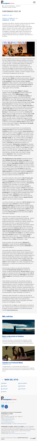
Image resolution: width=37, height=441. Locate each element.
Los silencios (15, 92)
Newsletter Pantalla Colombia (9, 7)
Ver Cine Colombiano (10, 5)
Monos (20, 91)
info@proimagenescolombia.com (8, 419)
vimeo (8, 402)
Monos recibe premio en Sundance (13, 336)
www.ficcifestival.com (12, 310)
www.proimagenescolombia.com (8, 422)
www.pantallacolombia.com (7, 420)
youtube (6, 402)
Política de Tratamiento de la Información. (17, 433)
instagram (13, 402)
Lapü (19, 133)
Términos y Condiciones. (28, 427)
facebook (1, 402)
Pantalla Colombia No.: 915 (9, 19)
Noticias (18, 5)
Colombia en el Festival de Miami (12, 363)
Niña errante (19, 94)
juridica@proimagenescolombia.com (19, 423)
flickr (11, 402)
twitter (4, 402)
